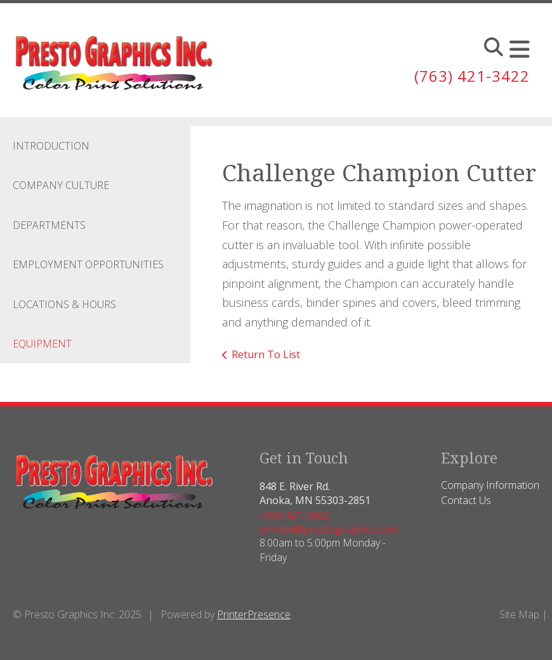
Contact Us (466, 500)
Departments (49, 225)
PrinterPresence (254, 614)
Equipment (42, 344)
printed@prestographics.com (329, 529)
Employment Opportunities (88, 264)
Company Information (490, 485)
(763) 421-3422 (472, 75)
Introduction (51, 146)
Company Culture (61, 185)
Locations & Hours (64, 304)
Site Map (519, 614)
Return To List (266, 354)
